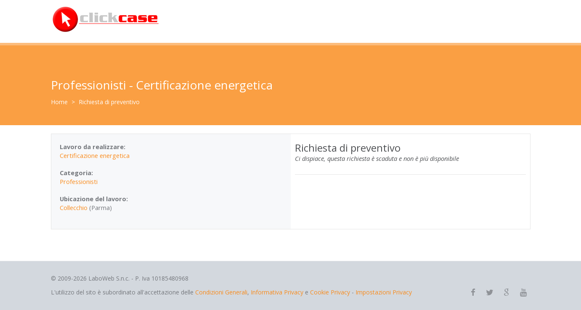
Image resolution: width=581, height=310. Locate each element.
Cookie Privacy (330, 292)
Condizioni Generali (221, 292)
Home (59, 102)
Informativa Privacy (277, 292)
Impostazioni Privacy (383, 292)
